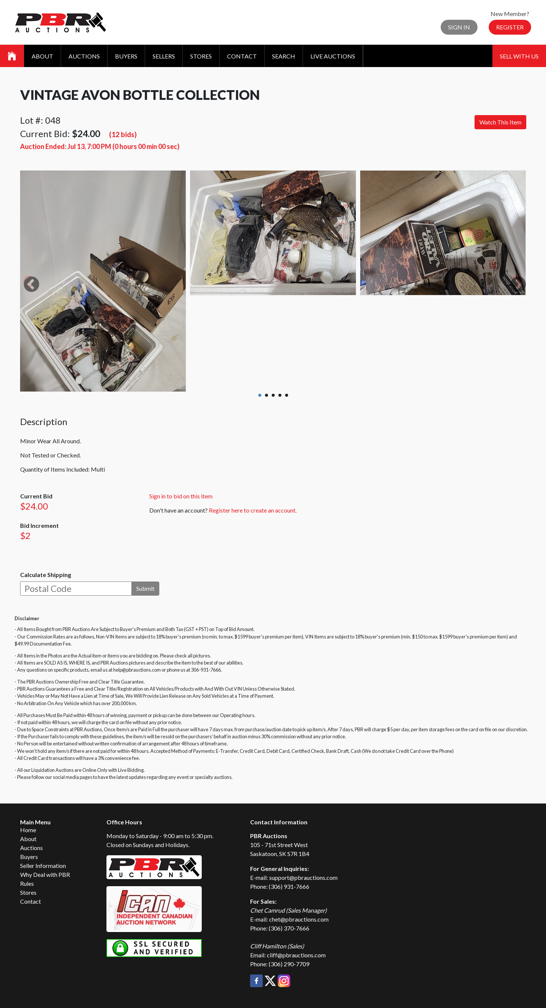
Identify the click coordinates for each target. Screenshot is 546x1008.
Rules (27, 883)
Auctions (84, 56)
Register (510, 27)
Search (283, 56)
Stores (201, 56)
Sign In (459, 27)
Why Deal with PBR (45, 874)
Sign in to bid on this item (181, 496)
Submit (145, 588)
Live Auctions (332, 56)
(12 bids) (123, 134)
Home (28, 829)
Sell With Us (519, 56)
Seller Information (43, 865)
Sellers (164, 56)
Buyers (126, 56)
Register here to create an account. (253, 510)
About (42, 56)
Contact (242, 56)
